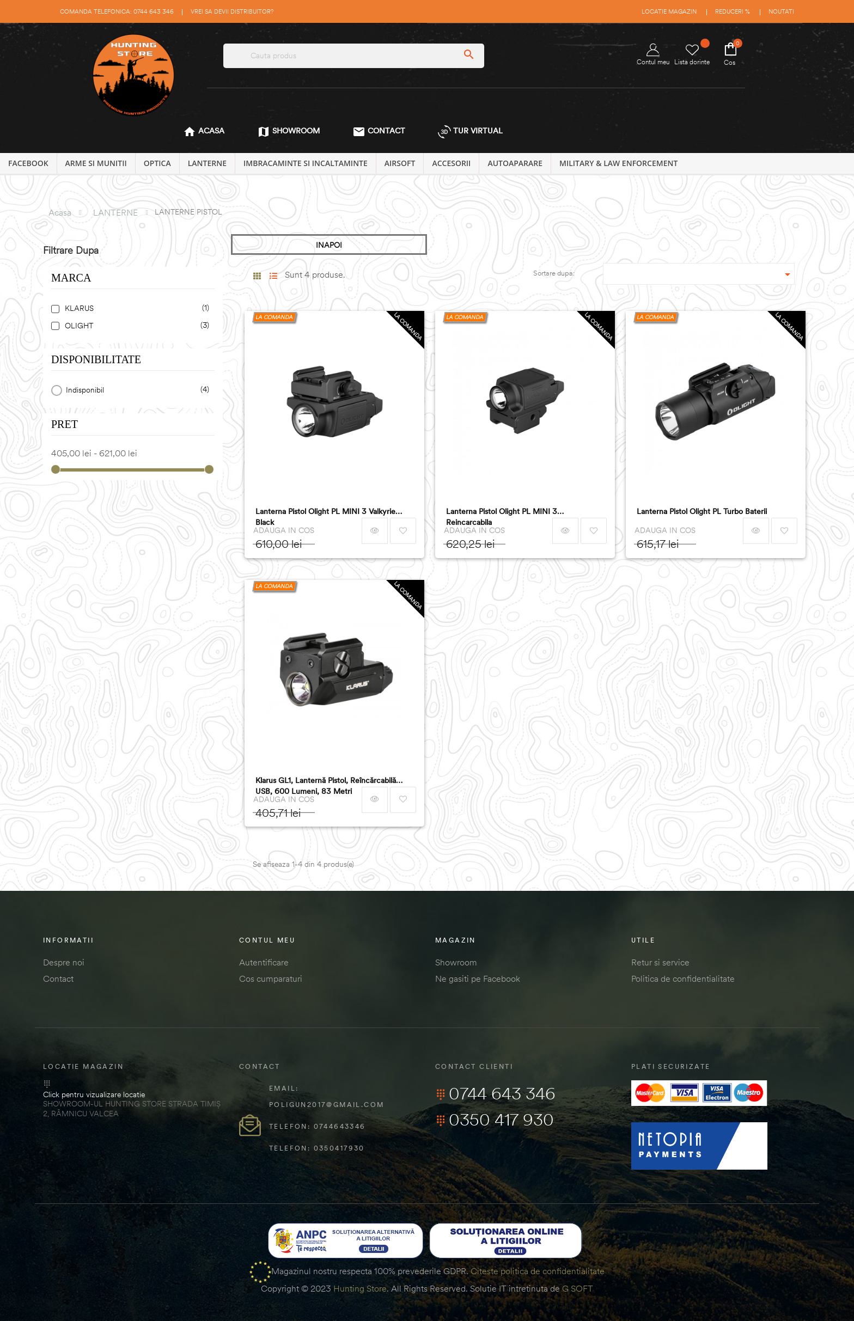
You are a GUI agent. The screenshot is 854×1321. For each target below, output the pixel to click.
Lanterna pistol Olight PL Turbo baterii (702, 511)
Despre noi (63, 962)
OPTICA (157, 163)
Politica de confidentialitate (683, 978)
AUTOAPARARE (514, 163)
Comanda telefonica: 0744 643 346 (117, 11)
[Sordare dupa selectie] (699, 274)
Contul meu (653, 55)
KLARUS (135, 308)
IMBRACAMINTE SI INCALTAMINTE (305, 163)
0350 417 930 (494, 1119)
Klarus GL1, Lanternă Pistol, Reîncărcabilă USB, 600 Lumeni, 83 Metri (325, 785)
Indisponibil (135, 390)
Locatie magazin (669, 11)
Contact (58, 978)
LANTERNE (207, 163)
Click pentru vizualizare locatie (94, 1094)
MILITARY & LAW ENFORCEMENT (618, 163)
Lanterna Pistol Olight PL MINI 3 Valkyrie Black (325, 516)
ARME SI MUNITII (96, 163)
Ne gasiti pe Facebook (477, 978)
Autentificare (264, 962)
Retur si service (660, 962)
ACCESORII (451, 163)
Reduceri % (732, 11)
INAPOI (329, 245)
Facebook (28, 163)
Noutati (781, 11)
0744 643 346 (495, 1093)
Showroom (456, 962)
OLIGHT (135, 326)
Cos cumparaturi (270, 978)
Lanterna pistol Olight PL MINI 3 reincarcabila (501, 516)
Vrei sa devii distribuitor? (232, 11)
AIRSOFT (400, 163)
